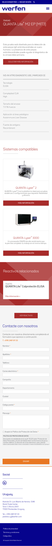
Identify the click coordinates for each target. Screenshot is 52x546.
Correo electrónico (10, 371)
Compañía (7, 380)
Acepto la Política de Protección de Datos (21, 432)
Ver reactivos (26, 315)
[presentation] (18, 452)
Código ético (7, 536)
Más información (26, 203)
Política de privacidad (10, 529)
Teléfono (6, 363)
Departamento (8, 388)
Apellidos (6, 354)
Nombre (6, 346)
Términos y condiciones (11, 532)
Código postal (8, 405)
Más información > (12, 296)
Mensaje (6, 413)
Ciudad (5, 396)
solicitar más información (20, 62)
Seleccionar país (9, 2)
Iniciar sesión (25, 2)
